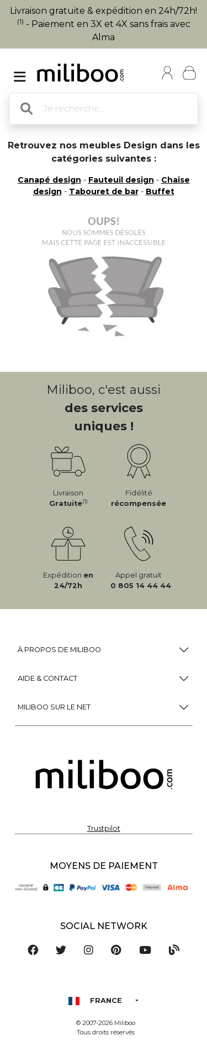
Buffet (160, 191)
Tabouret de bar (104, 191)
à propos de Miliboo (59, 649)
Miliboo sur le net (54, 707)
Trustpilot (103, 828)
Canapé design (49, 180)
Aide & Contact (47, 678)
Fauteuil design (121, 180)
